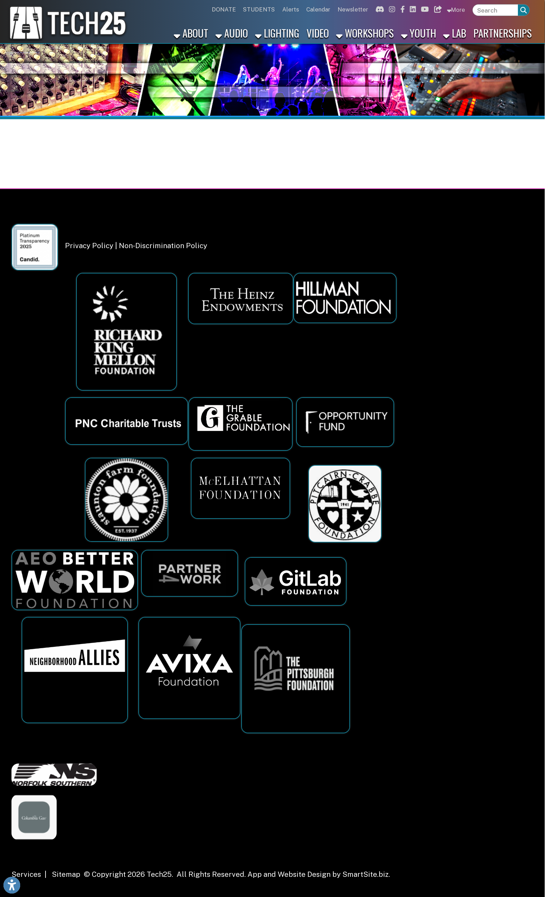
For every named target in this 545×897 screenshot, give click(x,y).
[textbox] (495, 10)
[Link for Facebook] (401, 9)
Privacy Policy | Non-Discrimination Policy (136, 245)
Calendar (318, 9)
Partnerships (502, 32)
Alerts (290, 9)
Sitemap (66, 874)
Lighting (277, 32)
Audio (231, 32)
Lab (454, 32)
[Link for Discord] (378, 9)
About (191, 32)
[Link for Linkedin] (411, 9)
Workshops (365, 32)
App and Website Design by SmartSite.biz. (318, 874)
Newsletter (352, 9)
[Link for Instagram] (391, 9)
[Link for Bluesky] (436, 9)
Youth (418, 32)
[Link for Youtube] (423, 9)
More (456, 9)
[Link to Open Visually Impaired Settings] (11, 885)
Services (26, 874)
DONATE (224, 9)
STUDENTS (259, 9)
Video (318, 32)
